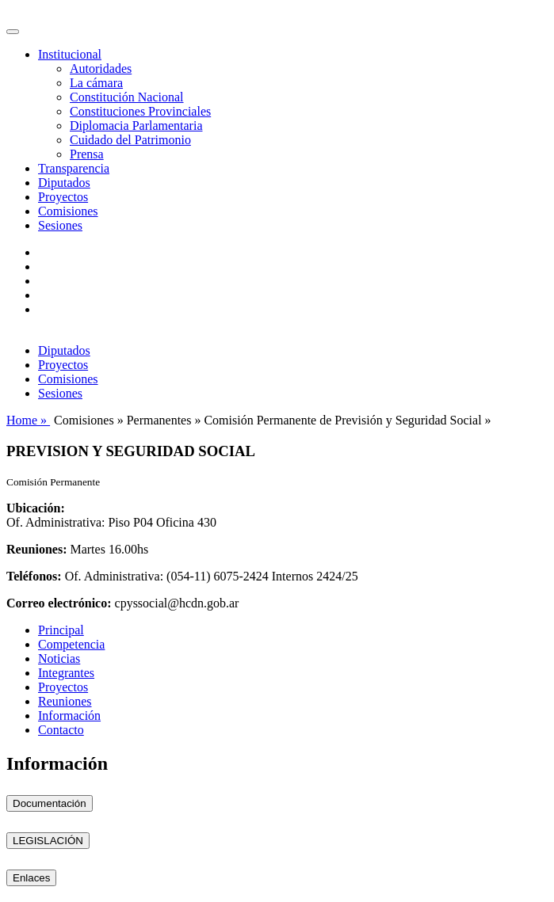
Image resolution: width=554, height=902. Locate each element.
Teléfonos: (34, 576)
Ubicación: (35, 508)
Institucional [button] (69, 54)
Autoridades (101, 68)
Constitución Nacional (127, 97)
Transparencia (73, 168)
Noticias (59, 658)
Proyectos (63, 197)
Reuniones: (36, 549)
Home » (28, 420)
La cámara (96, 82)
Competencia (71, 644)
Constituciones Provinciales (140, 111)
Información (69, 715)
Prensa (87, 154)
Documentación (49, 803)
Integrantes (66, 672)
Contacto (61, 729)
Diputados (64, 182)
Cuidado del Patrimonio (130, 140)
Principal (61, 630)
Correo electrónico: (59, 603)
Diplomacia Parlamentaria (136, 125)
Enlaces (31, 878)
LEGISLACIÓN (48, 841)
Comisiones (68, 211)
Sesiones (60, 225)
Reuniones (65, 701)
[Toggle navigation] (12, 31)
